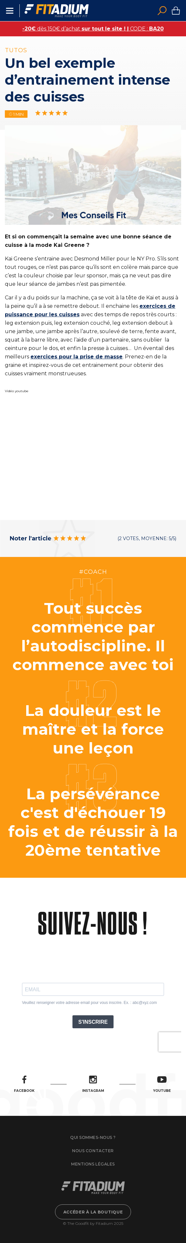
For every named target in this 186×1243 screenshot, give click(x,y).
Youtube (162, 1084)
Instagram (93, 1084)
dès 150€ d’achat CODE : (93, 29)
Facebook (24, 1084)
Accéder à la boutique (93, 1212)
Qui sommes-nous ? (93, 1137)
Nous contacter (93, 1150)
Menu (10, 11)
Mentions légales (93, 1164)
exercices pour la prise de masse (76, 357)
